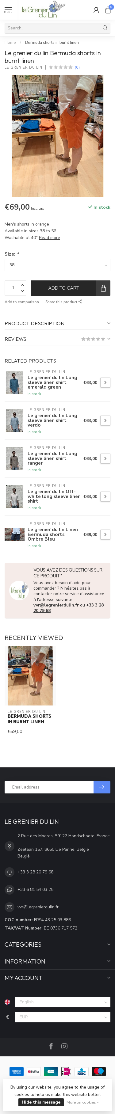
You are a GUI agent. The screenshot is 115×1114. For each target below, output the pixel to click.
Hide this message (41, 1102)
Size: (12, 254)
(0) (77, 67)
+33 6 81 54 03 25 (35, 889)
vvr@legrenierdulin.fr (56, 605)
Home (10, 42)
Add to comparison (22, 301)
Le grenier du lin (23, 67)
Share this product (63, 301)
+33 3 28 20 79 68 (35, 872)
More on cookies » (82, 1102)
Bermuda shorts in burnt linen (52, 42)
